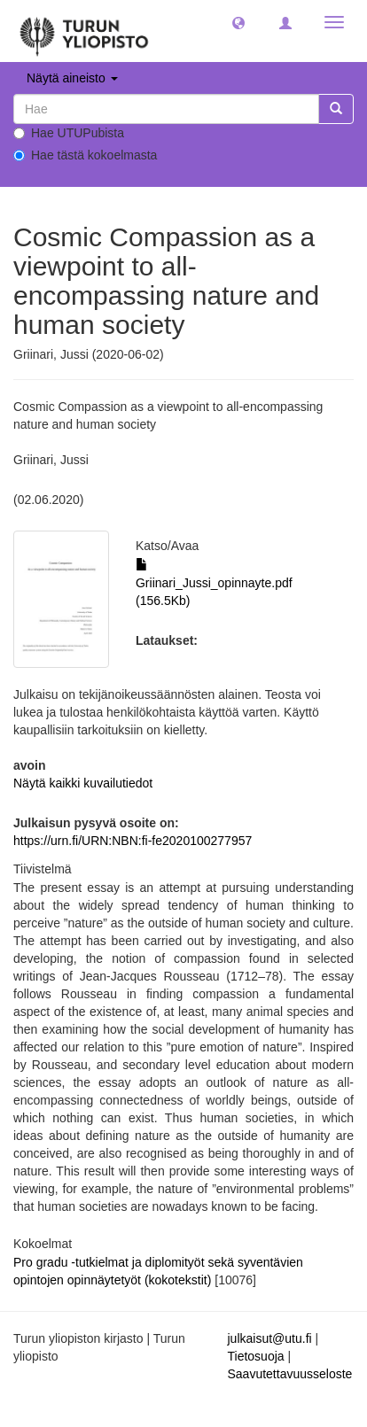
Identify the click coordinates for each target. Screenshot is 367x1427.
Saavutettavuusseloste (290, 1374)
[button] (238, 22)
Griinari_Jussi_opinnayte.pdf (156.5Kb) (214, 583)
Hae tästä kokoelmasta (85, 155)
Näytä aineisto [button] (72, 78)
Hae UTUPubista (68, 133)
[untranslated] (166, 109)
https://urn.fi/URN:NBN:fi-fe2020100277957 (132, 841)
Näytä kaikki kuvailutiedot (82, 783)
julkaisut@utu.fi (270, 1338)
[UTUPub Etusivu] (84, 31)
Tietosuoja (256, 1356)
